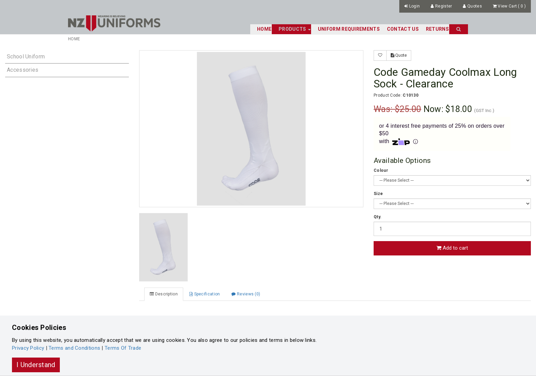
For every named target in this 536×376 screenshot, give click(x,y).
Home (264, 29)
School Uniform (26, 56)
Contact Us (403, 29)
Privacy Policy (28, 348)
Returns (437, 29)
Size (378, 193)
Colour (381, 170)
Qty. (377, 216)
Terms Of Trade (123, 348)
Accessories (22, 70)
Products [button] (295, 29)
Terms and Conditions (74, 348)
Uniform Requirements (349, 29)
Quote (399, 55)
